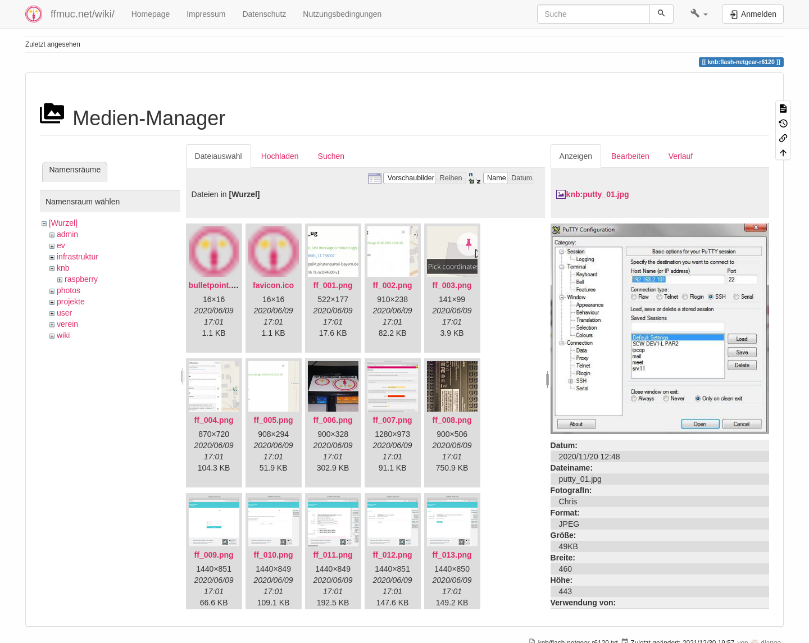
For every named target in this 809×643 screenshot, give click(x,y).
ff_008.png (452, 420)
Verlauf (681, 156)
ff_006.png (333, 420)
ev (61, 245)
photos (68, 290)
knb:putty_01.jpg (597, 194)
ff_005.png (273, 420)
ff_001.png (333, 285)
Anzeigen (576, 156)
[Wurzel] (63, 222)
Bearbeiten (630, 156)
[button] (699, 14)
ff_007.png (392, 420)
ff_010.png (273, 554)
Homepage (150, 14)
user (64, 312)
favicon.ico (273, 285)
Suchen (331, 156)
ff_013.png (452, 554)
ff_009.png (214, 554)
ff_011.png (333, 554)
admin (67, 234)
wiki (63, 335)
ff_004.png (214, 420)
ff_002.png (392, 285)
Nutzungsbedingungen (342, 14)
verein (67, 324)
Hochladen (280, 156)
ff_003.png (452, 285)
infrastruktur (77, 256)
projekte (71, 301)
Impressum (206, 14)
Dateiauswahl (218, 156)
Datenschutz (264, 14)
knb (63, 267)
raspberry (81, 279)
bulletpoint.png (217, 285)
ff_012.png (392, 554)
